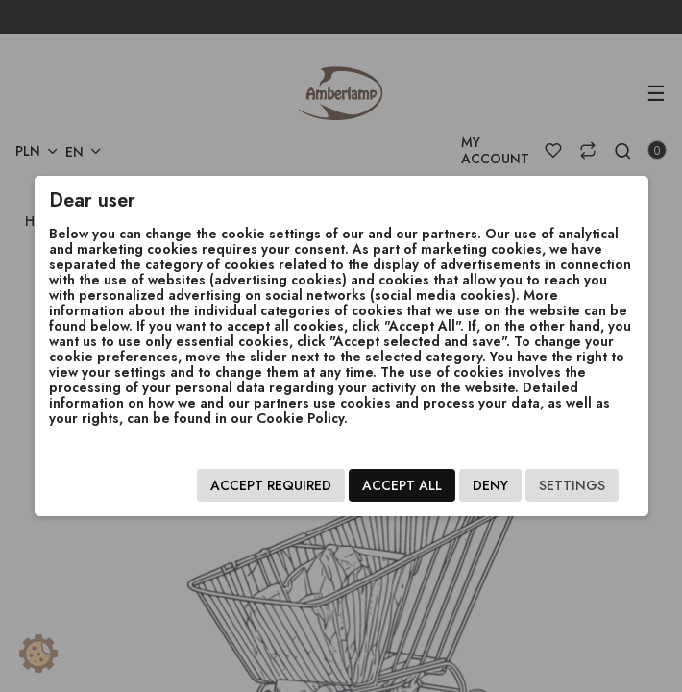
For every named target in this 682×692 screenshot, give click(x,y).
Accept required (270, 485)
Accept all (402, 485)
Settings (572, 485)
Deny (490, 485)
